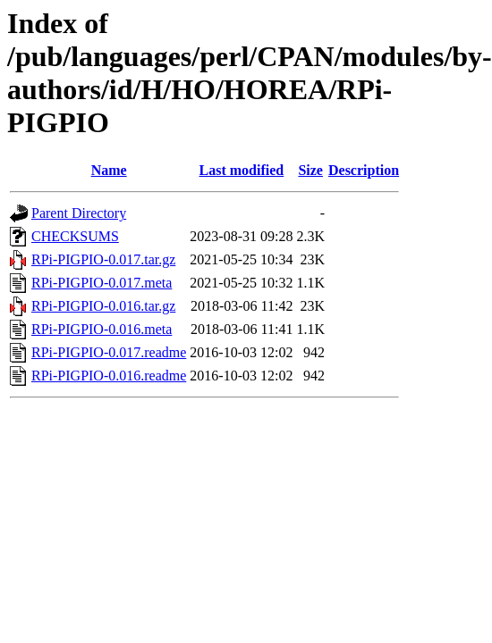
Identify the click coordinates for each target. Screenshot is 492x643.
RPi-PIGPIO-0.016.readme (108, 375)
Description (363, 170)
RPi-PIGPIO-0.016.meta (101, 329)
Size (310, 170)
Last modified (241, 170)
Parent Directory (78, 213)
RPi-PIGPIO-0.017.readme (108, 352)
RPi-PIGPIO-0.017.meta (101, 282)
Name (109, 170)
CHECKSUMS (75, 236)
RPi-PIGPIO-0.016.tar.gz (103, 305)
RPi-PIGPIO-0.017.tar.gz (103, 259)
